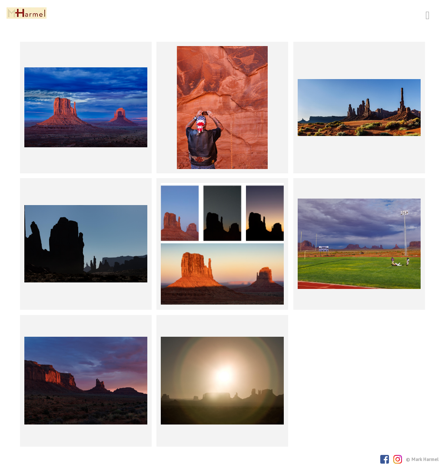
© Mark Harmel (422, 459)
